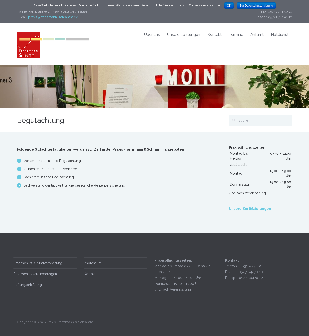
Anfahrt (257, 34)
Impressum (92, 263)
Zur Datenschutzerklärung (256, 5)
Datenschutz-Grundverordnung (36, 263)
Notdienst (279, 34)
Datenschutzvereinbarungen (34, 274)
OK (229, 5)
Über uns (152, 34)
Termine (236, 34)
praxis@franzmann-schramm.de (53, 17)
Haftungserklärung (26, 285)
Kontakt (214, 34)
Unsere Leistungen (183, 34)
